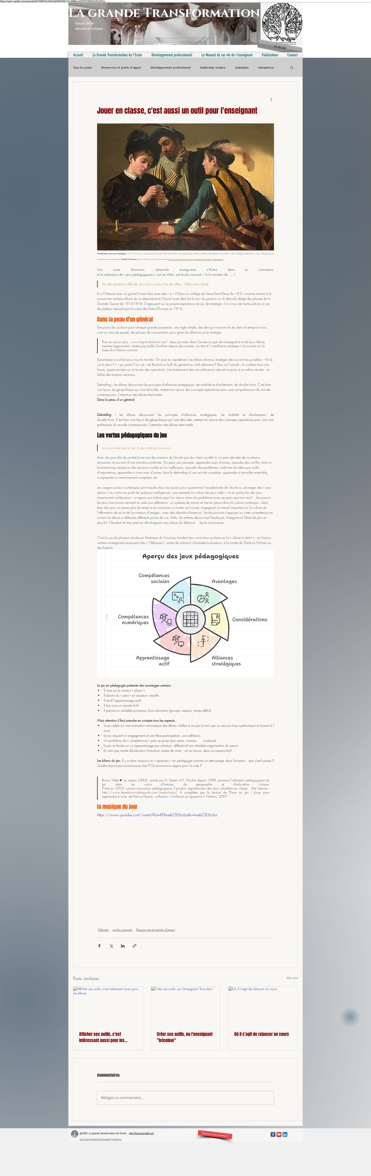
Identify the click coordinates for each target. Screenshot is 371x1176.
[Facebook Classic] (273, 1134)
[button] (291, 67)
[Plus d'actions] (271, 99)
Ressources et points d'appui (121, 67)
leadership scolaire (212, 67)
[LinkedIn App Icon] (285, 1134)
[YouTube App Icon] (279, 1134)
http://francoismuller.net (141, 1133)
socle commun (122, 929)
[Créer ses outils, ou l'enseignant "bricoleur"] (185, 1006)
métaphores (266, 67)
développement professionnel (170, 67)
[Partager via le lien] (134, 945)
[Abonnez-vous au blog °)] (215, 1134)
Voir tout (292, 977)
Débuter (103, 929)
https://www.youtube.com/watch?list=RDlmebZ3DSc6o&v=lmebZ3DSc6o (157, 814)
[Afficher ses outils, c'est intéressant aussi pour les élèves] (107, 1006)
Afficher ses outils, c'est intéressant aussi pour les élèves (102, 1037)
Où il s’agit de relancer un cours (261, 1034)
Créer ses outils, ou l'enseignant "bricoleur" (185, 1037)
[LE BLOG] (280, 47)
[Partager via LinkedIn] (122, 945)
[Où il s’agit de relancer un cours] (263, 1006)
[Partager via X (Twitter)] (111, 945)
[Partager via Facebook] (99, 945)
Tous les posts (82, 67)
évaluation (242, 67)
